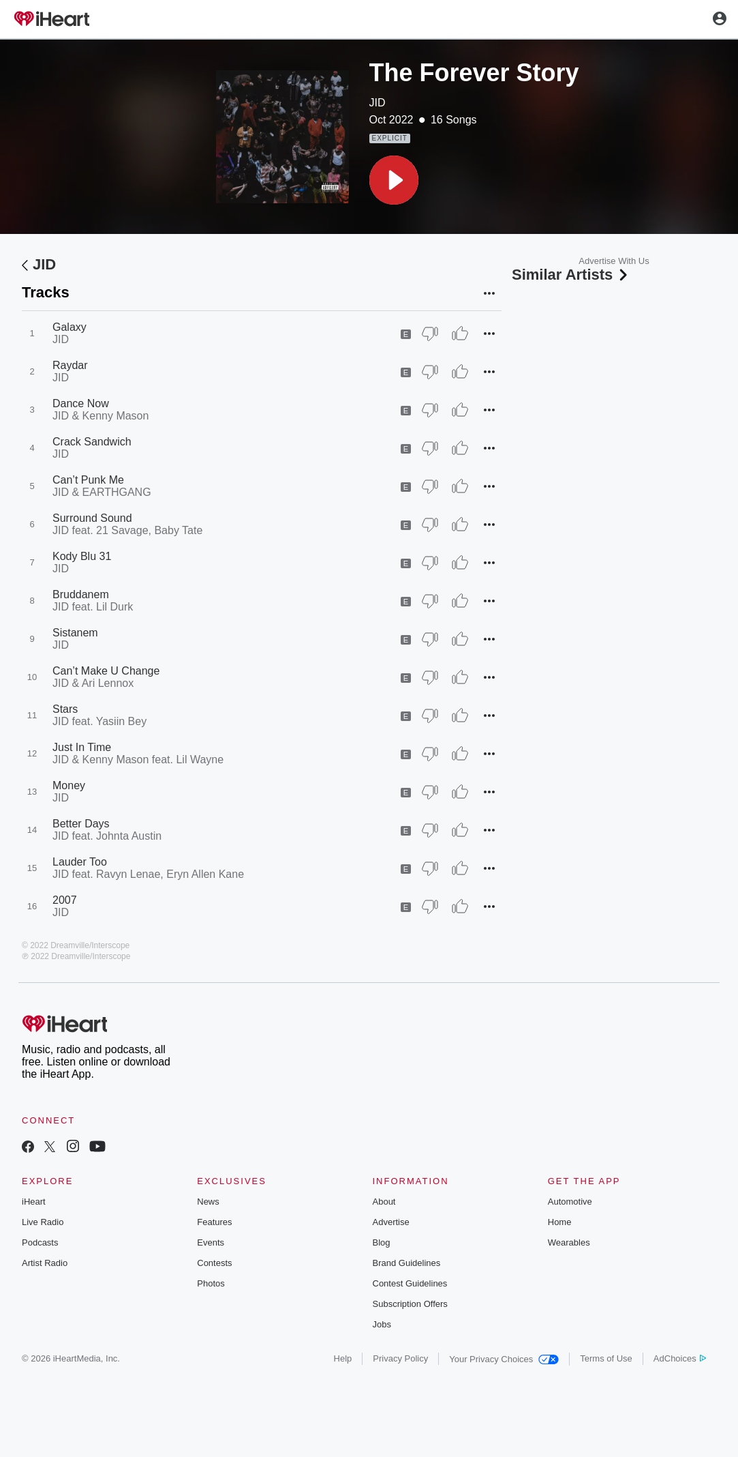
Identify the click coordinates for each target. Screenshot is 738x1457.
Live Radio (42, 1222)
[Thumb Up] (460, 333)
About (384, 1201)
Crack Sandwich (92, 441)
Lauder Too (79, 862)
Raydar (70, 365)
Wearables (569, 1242)
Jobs (382, 1324)
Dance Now (80, 403)
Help (343, 1358)
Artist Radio (44, 1263)
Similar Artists (571, 274)
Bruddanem (80, 594)
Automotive (570, 1201)
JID (377, 102)
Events (210, 1242)
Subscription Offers (410, 1304)
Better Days (81, 823)
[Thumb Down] (430, 333)
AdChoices (680, 1358)
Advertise (391, 1222)
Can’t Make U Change (105, 671)
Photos (210, 1283)
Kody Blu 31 (81, 556)
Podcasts (40, 1242)
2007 (64, 900)
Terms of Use (606, 1358)
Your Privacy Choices (504, 1359)
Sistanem (75, 632)
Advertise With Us (614, 261)
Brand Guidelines (407, 1263)
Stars (65, 709)
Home (560, 1222)
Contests (214, 1263)
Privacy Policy (400, 1358)
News (208, 1201)
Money (68, 785)
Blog (381, 1242)
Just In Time (81, 747)
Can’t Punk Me (88, 480)
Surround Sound (92, 518)
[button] (393, 180)
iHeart (34, 1201)
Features (214, 1222)
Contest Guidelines (410, 1283)
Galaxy (69, 327)
